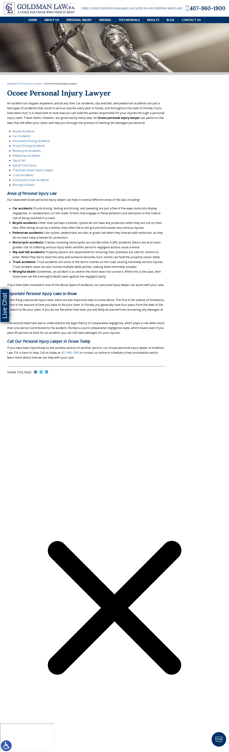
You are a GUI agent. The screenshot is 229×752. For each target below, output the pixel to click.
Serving (105, 20)
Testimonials (129, 20)
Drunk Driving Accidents (29, 146)
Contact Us (191, 20)
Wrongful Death (23, 185)
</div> (27, 737)
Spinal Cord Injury (24, 165)
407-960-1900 (207, 8)
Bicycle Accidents (24, 131)
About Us (51, 20)
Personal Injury (79, 20)
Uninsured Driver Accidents (31, 180)
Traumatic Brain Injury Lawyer (33, 170)
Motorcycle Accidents (27, 151)
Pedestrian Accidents (26, 156)
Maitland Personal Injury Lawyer (24, 83)
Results (153, 20)
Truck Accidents (23, 175)
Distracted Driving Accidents (31, 141)
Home (32, 20)
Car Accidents (21, 136)
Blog (170, 20)
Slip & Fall (19, 160)
